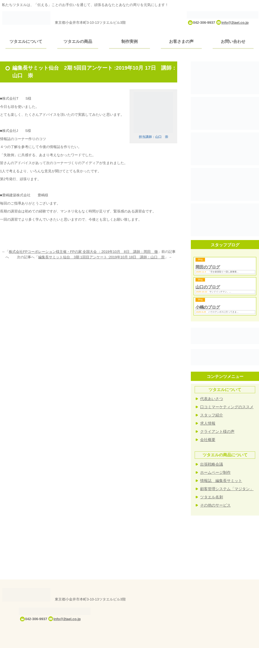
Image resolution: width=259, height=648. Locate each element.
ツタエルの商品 (78, 41)
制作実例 (129, 41)
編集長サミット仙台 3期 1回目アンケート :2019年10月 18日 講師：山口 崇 (101, 257)
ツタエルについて (26, 41)
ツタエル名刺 (211, 497)
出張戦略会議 (211, 464)
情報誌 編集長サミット (221, 480)
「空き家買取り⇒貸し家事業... (223, 272)
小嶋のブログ (207, 307)
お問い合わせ (233, 41)
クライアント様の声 (217, 431)
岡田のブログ (207, 267)
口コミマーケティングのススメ (227, 407)
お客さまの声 (181, 41)
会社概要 (207, 439)
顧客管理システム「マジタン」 (227, 489)
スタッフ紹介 (211, 415)
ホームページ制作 (215, 472)
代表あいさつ (211, 399)
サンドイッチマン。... (220, 292)
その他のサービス (215, 505)
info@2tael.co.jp (235, 22)
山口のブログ (207, 287)
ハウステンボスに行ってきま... (223, 312)
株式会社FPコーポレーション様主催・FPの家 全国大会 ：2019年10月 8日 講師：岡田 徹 (83, 252)
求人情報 (207, 423)
